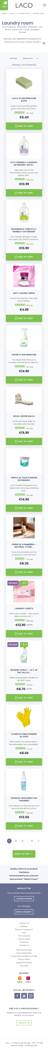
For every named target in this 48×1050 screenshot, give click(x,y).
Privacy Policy (24, 959)
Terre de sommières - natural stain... (24, 545)
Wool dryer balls (24, 416)
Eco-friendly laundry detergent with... (24, 163)
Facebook (24, 942)
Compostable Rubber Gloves (24, 735)
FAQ (24, 932)
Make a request (24, 912)
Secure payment (24, 953)
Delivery (24, 926)
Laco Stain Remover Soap (24, 99)
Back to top (24, 854)
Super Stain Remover (24, 354)
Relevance (31, 58)
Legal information (24, 962)
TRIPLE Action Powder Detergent (24, 479)
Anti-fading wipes (24, 293)
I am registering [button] (24, 899)
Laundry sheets (24, 608)
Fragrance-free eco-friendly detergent (24, 230)
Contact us (24, 923)
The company (24, 936)
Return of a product (24, 929)
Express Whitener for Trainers (24, 799)
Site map (24, 965)
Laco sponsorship (24, 950)
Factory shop (24, 939)
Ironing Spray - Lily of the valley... (24, 671)
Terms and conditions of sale (24, 956)
